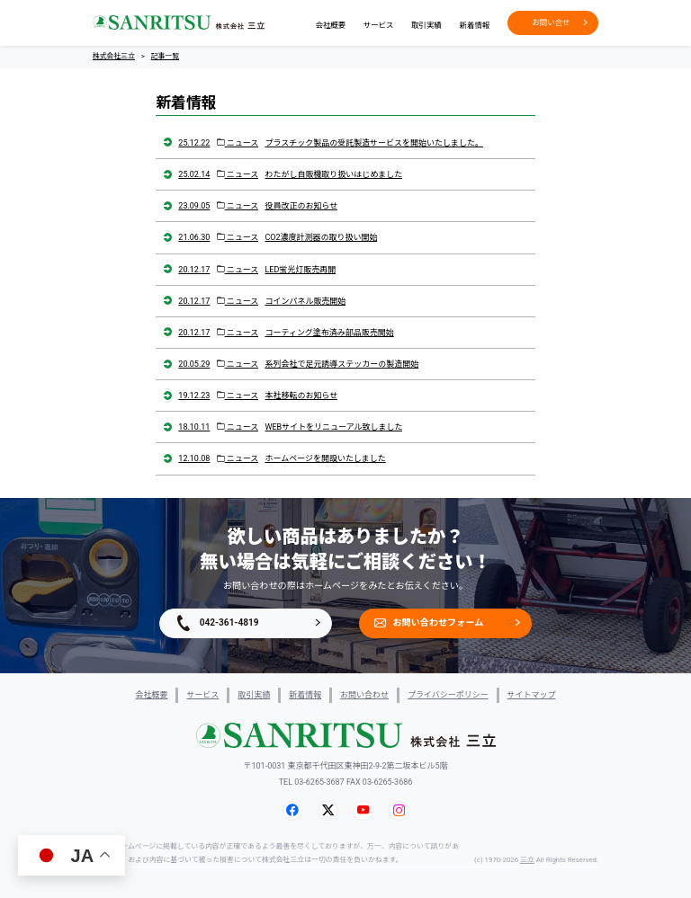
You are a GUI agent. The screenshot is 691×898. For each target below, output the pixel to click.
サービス (378, 25)
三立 (527, 860)
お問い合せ (560, 22)
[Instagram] (399, 811)
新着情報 (475, 25)
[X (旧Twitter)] (328, 811)
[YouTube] (363, 811)
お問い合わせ (364, 694)
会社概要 (330, 25)
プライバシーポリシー (448, 694)
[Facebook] (292, 811)
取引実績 (426, 25)
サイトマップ (531, 694)
